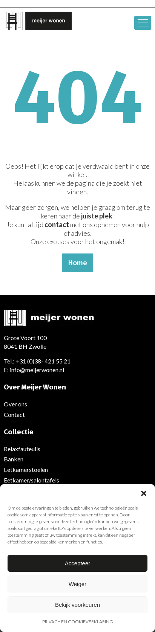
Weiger (77, 584)
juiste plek (96, 216)
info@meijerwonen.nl (37, 369)
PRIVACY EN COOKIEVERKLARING (77, 621)
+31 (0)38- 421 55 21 (43, 361)
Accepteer (78, 563)
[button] (143, 493)
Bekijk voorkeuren (77, 604)
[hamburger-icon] (142, 23)
